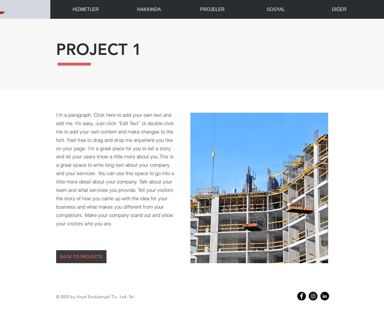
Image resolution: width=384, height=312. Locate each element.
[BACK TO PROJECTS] (81, 256)
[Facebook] (301, 296)
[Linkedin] (324, 296)
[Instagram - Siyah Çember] (313, 296)
